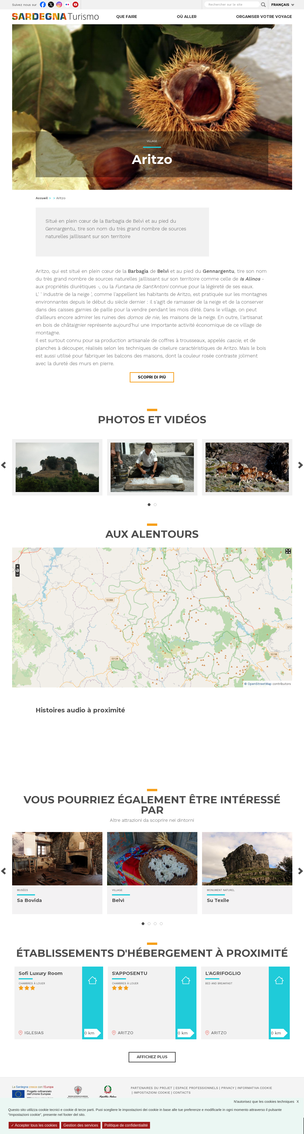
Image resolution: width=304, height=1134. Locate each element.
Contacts (182, 1092)
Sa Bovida (29, 900)
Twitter (51, 4)
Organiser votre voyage (264, 16)
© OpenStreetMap (258, 684)
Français (280, 5)
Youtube (75, 4)
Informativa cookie (254, 1088)
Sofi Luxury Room (41, 973)
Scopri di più (152, 377)
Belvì (118, 900)
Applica (263, 5)
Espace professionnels (196, 1088)
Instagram (59, 4)
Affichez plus (152, 1057)
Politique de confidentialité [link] (126, 1125)
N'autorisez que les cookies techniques (269, 1101)
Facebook (43, 4)
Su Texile (218, 900)
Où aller (186, 16)
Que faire (126, 16)
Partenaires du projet (151, 1088)
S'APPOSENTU (129, 973)
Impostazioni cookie (152, 1092)
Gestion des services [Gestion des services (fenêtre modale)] (80, 1125)
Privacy (227, 1088)
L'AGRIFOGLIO (223, 973)
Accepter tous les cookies (34, 1125)
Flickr (67, 4)
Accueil (42, 198)
